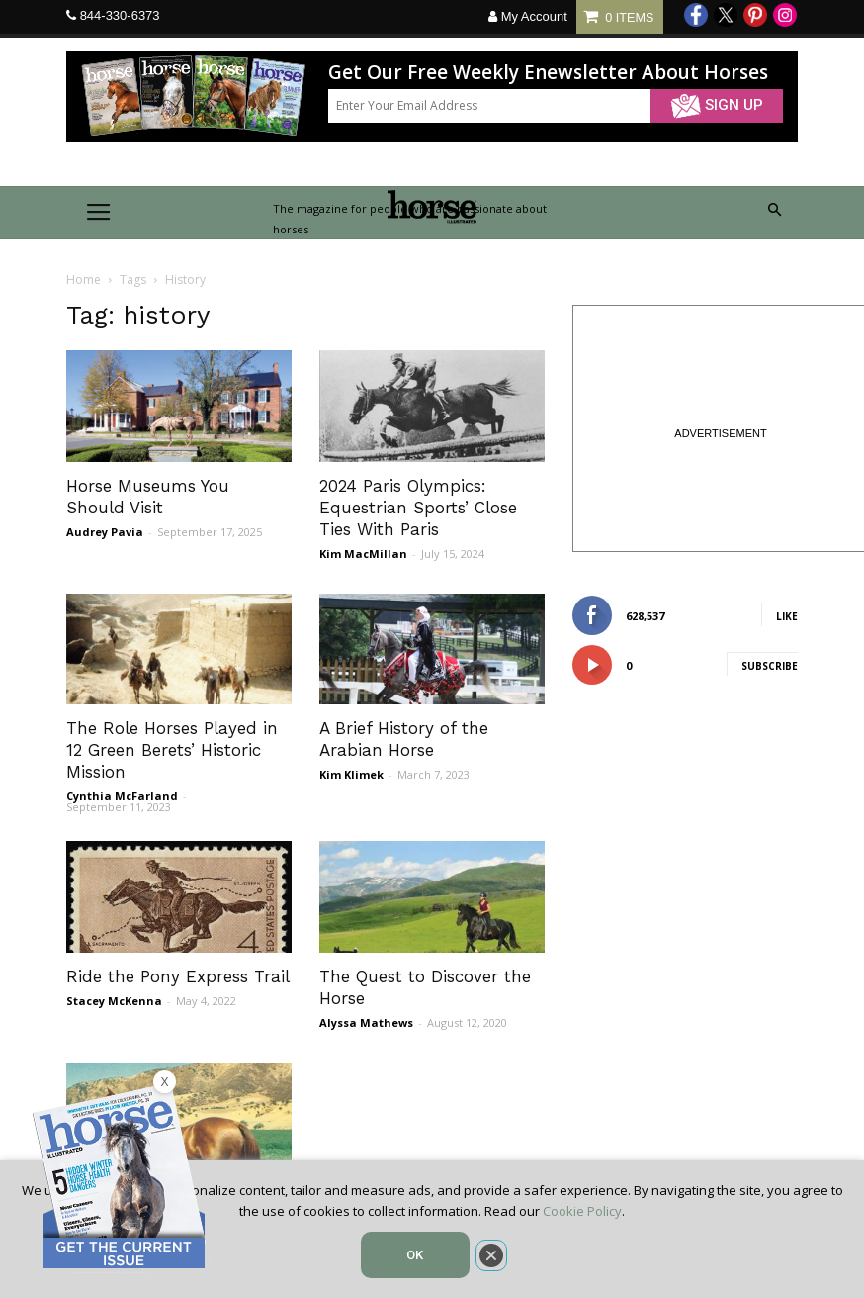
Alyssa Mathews (366, 1022)
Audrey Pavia (104, 531)
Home (83, 279)
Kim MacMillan (363, 553)
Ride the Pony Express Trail (178, 976)
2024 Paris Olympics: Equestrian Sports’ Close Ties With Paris (418, 507)
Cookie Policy (582, 1211)
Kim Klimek (351, 774)
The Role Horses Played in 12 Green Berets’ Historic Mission (172, 750)
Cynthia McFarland (122, 795)
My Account (527, 16)
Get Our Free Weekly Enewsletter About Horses (548, 72)
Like (787, 616)
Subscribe (769, 666)
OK (414, 1255)
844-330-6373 (120, 15)
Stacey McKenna (114, 1000)
